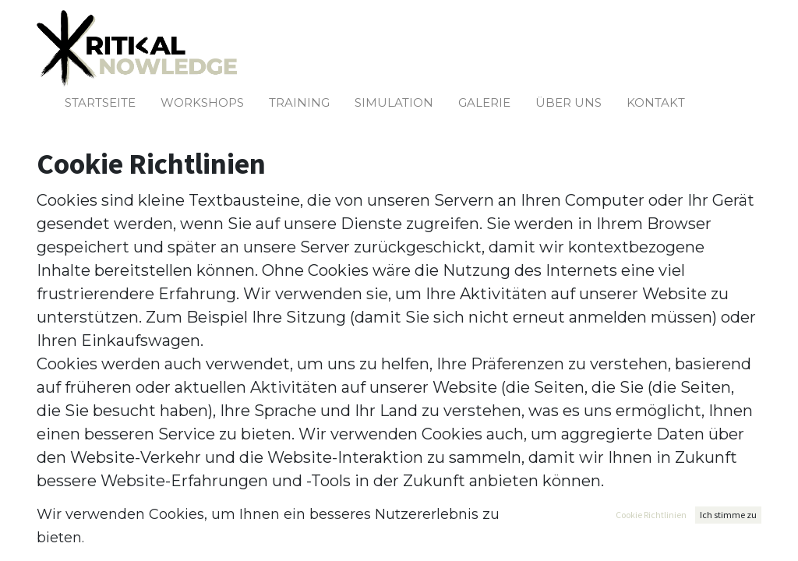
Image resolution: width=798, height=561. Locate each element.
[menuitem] (100, 103)
